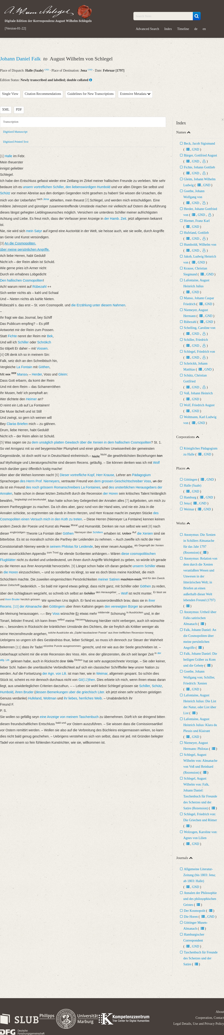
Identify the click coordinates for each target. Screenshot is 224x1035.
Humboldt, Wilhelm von (200, 244)
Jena (187, 503)
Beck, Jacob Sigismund (199, 143)
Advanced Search (147, 29)
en (204, 29)
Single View (10, 94)
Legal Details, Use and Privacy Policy (198, 1023)
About (220, 1012)
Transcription (10, 121)
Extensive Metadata (135, 94)
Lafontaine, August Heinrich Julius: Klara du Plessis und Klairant (200, 725)
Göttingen (190, 479)
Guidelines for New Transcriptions (91, 94)
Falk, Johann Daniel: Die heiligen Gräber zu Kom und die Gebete (200, 659)
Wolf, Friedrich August (199, 405)
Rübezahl (190, 322)
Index (168, 29)
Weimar (189, 509)
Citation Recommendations (43, 94)
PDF (19, 109)
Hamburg (190, 497)
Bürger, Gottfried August (200, 155)
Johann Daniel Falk (21, 59)
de (195, 29)
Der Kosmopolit (194, 911)
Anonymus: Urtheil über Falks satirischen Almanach (199, 618)
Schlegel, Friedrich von (199, 351)
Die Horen (191, 916)
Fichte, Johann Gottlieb (199, 167)
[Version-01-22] (15, 28)
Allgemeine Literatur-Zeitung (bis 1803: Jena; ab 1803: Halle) (199, 875)
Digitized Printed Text (15, 141)
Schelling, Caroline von (199, 328)
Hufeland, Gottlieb (196, 232)
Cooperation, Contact (209, 1018)
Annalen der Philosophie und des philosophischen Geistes (200, 899)
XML (6, 109)
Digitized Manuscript (15, 131)
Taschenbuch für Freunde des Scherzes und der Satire (200, 958)
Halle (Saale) (192, 485)
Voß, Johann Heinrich (198, 393)
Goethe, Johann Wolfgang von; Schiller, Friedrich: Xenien (199, 677)
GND (46, 69)
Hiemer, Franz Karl (197, 221)
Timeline (183, 29)
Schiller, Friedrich (196, 340)
